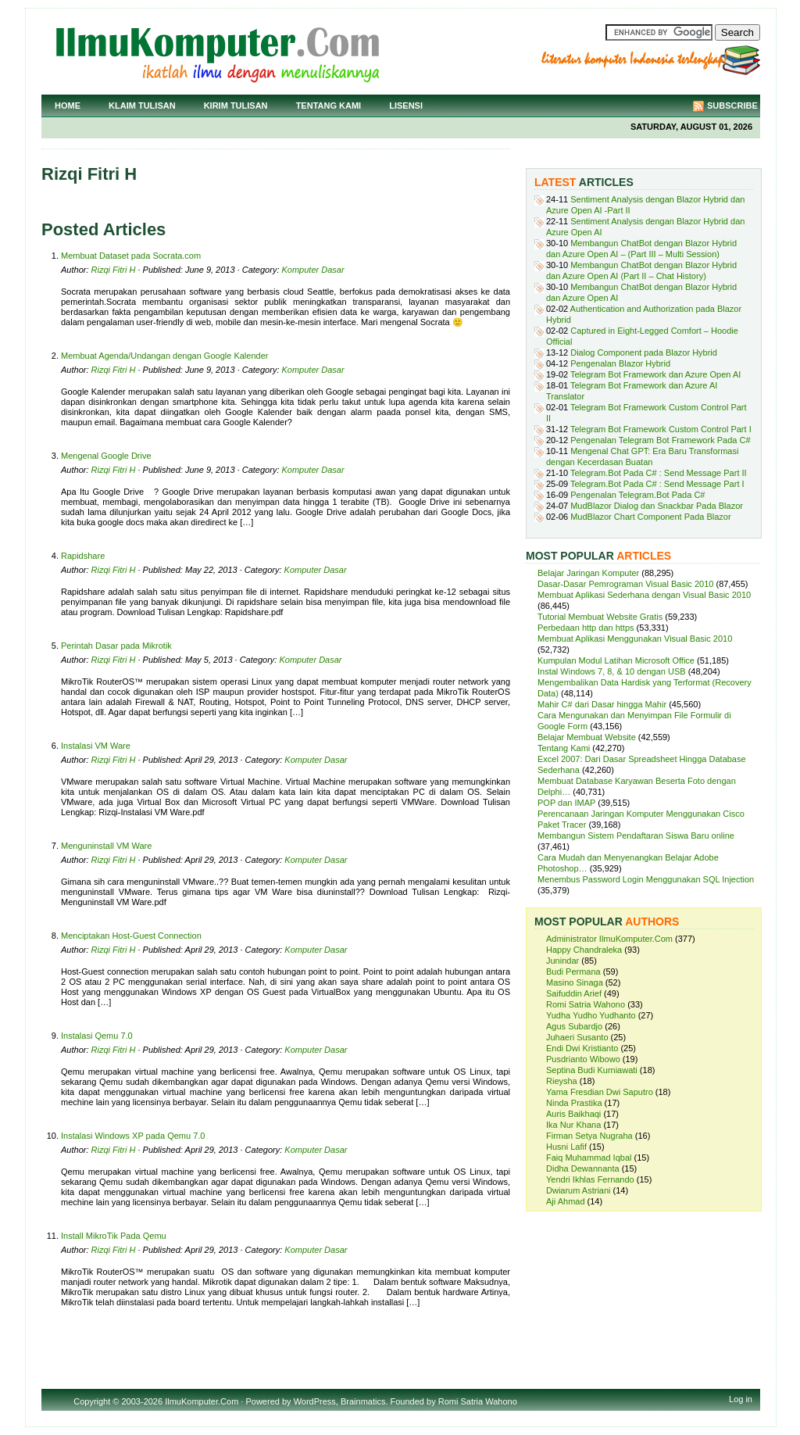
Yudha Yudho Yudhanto (591, 1015)
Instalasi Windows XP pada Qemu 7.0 (133, 1135)
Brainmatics (363, 1401)
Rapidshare (83, 555)
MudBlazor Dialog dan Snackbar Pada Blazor (656, 505)
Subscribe (732, 105)
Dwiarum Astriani (578, 1190)
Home (67, 105)
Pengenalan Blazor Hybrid (620, 363)
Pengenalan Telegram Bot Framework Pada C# (660, 440)
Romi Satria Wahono (585, 1004)
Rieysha (561, 1081)
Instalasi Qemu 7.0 (97, 1035)
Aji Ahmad (565, 1201)
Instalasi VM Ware (95, 745)
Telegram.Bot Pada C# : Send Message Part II (658, 473)
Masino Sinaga (574, 982)
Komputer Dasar (313, 269)
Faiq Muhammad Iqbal (588, 1157)
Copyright (91, 1401)
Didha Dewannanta (583, 1168)
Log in (740, 1399)
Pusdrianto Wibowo (583, 1059)
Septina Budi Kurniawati (592, 1070)
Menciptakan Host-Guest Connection (131, 935)
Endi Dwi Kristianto (582, 1048)
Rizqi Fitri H (113, 269)
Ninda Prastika (574, 1103)
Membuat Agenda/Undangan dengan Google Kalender (164, 355)
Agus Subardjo (574, 1026)
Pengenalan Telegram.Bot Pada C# (637, 494)
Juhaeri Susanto (577, 1037)
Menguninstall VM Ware (106, 845)
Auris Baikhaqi (573, 1113)
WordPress (315, 1401)
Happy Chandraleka (584, 949)
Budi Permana (573, 971)
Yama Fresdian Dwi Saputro (599, 1092)
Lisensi (406, 105)
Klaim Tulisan (142, 105)
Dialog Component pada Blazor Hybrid (643, 352)
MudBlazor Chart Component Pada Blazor (650, 516)
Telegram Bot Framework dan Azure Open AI (655, 374)
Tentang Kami (329, 105)
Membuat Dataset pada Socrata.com (131, 255)
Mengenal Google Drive (106, 455)
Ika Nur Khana (573, 1124)
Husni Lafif (566, 1146)
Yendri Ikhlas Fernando (590, 1179)
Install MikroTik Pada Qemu (113, 1235)
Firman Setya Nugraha (589, 1135)
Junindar (562, 960)
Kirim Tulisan (236, 105)
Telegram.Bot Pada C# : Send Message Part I (657, 483)
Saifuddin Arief (574, 993)
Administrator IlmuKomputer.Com (609, 938)
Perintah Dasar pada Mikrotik (116, 645)
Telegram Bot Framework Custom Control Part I (661, 429)
